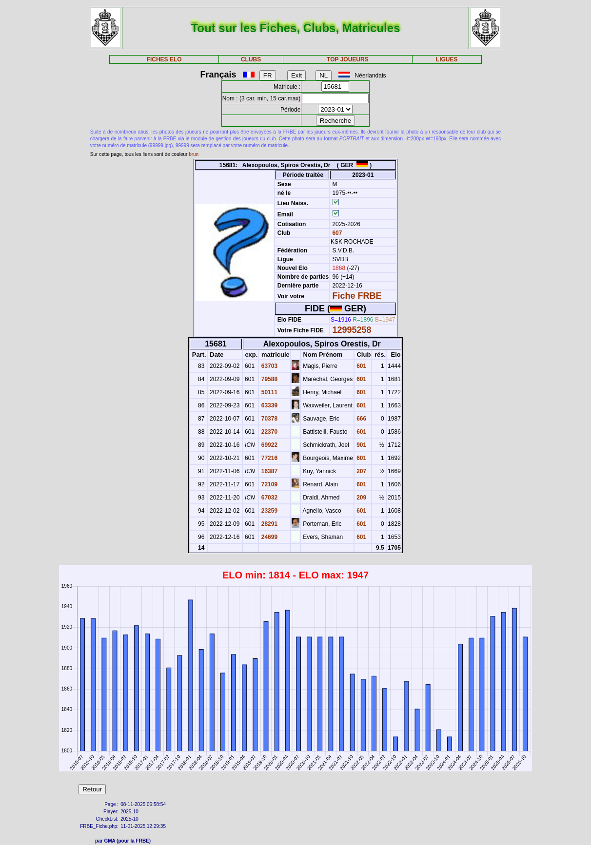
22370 (268, 431)
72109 (268, 484)
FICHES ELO (164, 59)
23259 (268, 510)
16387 (268, 471)
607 (336, 233)
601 (360, 366)
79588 (268, 379)
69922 (268, 445)
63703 (268, 366)
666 (360, 418)
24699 (268, 537)
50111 (268, 392)
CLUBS (251, 59)
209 (360, 497)
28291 (268, 523)
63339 (268, 405)
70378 (268, 418)
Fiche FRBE (356, 296)
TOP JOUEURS (348, 59)
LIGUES (447, 59)
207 (360, 471)
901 (360, 445)
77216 (268, 458)
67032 (268, 497)
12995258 (351, 330)
